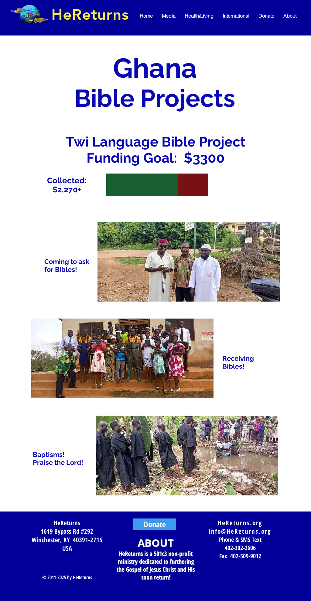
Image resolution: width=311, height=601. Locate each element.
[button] (168, 16)
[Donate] (154, 524)
